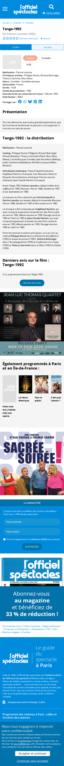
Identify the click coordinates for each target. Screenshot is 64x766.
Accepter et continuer (33, 753)
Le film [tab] (15, 47)
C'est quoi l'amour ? (56, 399)
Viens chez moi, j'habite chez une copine (9, 411)
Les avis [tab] (48, 47)
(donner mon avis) (28, 38)
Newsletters (38, 629)
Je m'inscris (32, 546)
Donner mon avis (32, 282)
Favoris (45, 38)
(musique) (17, 173)
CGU (55, 629)
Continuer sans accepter (32, 761)
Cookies (26, 632)
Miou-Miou (27, 78)
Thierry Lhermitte (11, 78)
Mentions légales (11, 632)
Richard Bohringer (49, 75)
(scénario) (40, 170)
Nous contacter (32, 626)
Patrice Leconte (24, 72)
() (24, 153)
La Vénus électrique (24, 399)
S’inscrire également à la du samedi (33, 539)
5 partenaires (24, 740)
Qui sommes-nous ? (13, 626)
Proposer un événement (17, 629)
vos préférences (22, 743)
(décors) (44, 173)
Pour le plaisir (38, 399)
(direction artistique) (20, 177)
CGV (48, 629)
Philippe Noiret (31, 75)
